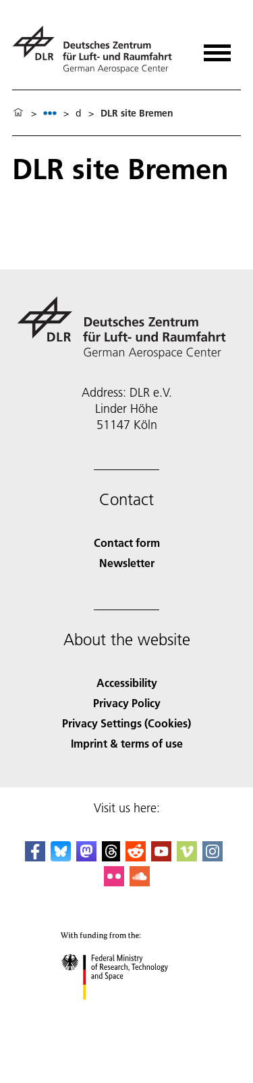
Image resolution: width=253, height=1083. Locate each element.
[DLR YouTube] (161, 857)
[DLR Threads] (111, 857)
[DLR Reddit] (135, 857)
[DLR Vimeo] (187, 857)
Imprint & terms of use (127, 743)
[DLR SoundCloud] (140, 882)
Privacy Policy (127, 703)
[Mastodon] (86, 857)
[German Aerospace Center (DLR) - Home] (97, 49)
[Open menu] (217, 48)
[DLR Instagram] (212, 857)
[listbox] (50, 112)
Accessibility (126, 683)
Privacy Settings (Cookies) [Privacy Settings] (126, 723)
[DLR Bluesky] (61, 857)
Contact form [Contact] (127, 542)
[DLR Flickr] (114, 882)
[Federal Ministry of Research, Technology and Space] (126, 1011)
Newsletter (126, 563)
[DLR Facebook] (35, 857)
